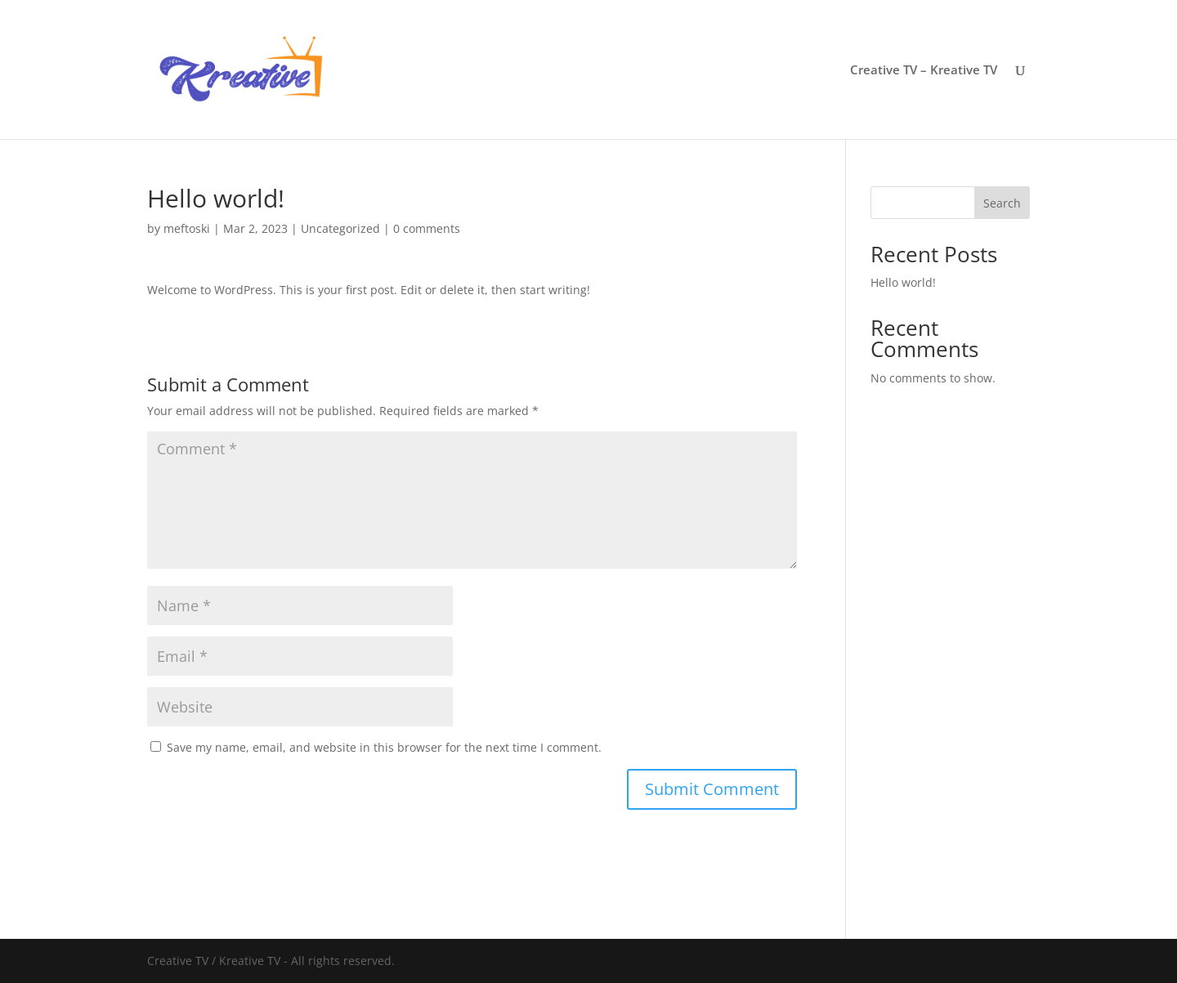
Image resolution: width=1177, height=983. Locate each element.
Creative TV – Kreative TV (923, 71)
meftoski (186, 228)
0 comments (426, 228)
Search (1002, 203)
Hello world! (903, 282)
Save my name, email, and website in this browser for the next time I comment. (384, 747)
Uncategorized (340, 228)
